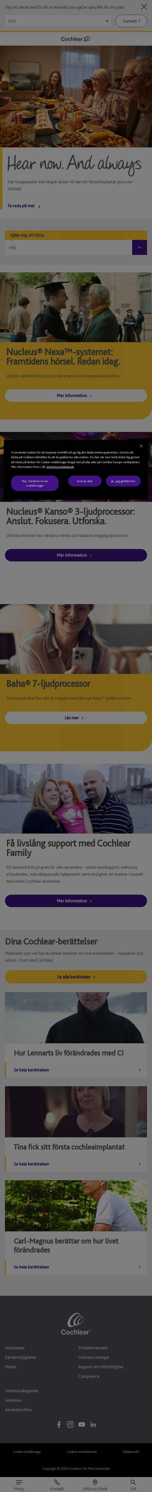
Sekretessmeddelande (60, 467)
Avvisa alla (84, 481)
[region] (76, 470)
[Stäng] (141, 445)
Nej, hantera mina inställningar (35, 483)
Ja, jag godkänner (123, 481)
